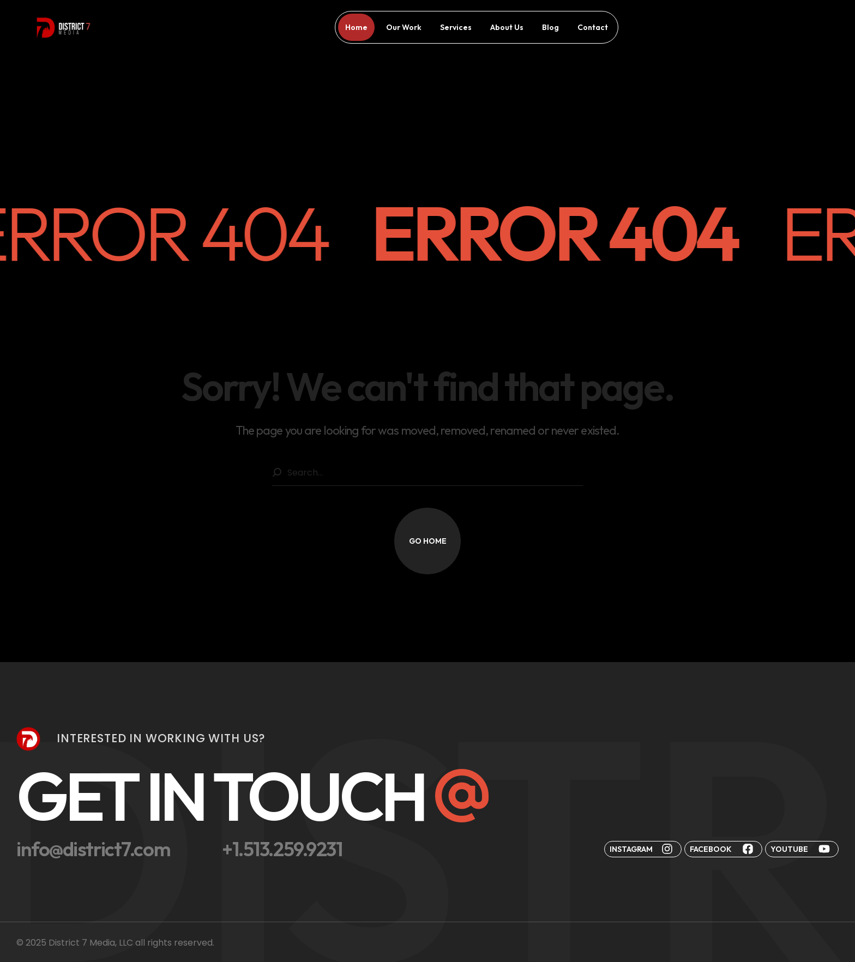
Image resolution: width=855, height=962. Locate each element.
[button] (427, 541)
